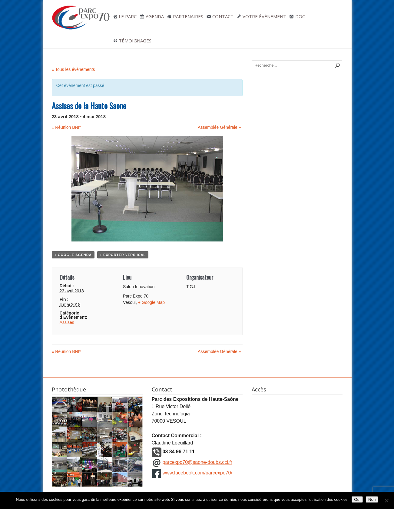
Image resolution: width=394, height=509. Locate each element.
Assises (67, 322)
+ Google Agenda (73, 255)
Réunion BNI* (66, 127)
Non (372, 499)
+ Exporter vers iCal (123, 255)
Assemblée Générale (219, 127)
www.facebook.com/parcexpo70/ (197, 472)
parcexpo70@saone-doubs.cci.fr (198, 462)
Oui (357, 499)
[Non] (386, 500)
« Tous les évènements (73, 69)
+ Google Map (151, 302)
